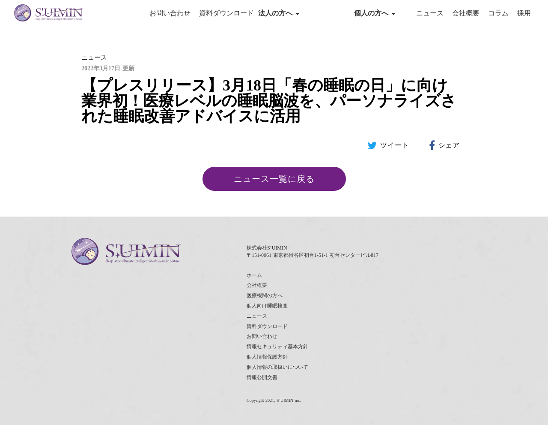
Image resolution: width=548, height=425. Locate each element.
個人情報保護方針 (267, 357)
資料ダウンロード (226, 13)
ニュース (430, 13)
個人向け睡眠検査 (267, 306)
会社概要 (466, 13)
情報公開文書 (262, 377)
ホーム (254, 275)
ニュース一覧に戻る (274, 179)
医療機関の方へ (265, 295)
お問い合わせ (170, 13)
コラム (498, 13)
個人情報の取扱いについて (277, 367)
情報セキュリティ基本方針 (277, 347)
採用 (524, 13)
